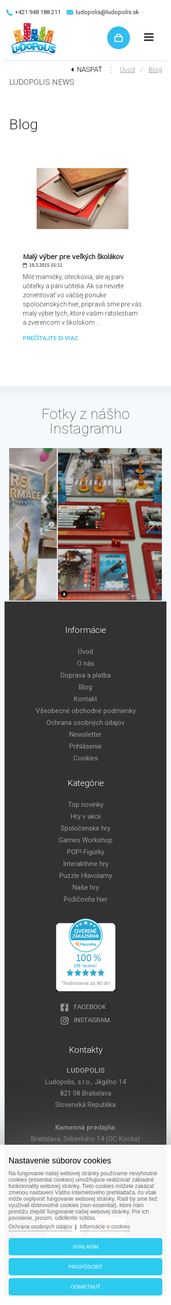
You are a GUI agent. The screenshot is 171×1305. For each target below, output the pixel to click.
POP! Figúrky (85, 852)
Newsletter (85, 734)
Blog (155, 69)
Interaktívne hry (86, 864)
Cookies (85, 758)
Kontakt (85, 699)
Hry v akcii (86, 816)
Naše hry (86, 887)
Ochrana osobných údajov (85, 723)
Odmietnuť (85, 1287)
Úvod (127, 69)
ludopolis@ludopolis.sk (107, 12)
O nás (85, 663)
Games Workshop (86, 840)
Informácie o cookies (105, 1226)
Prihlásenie (85, 746)
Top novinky (86, 804)
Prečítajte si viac (50, 338)
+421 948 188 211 (38, 12)
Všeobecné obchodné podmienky (86, 711)
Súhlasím (85, 1246)
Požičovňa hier (86, 899)
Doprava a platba (86, 675)
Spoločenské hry (85, 828)
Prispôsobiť (85, 1266)
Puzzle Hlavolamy (85, 876)
